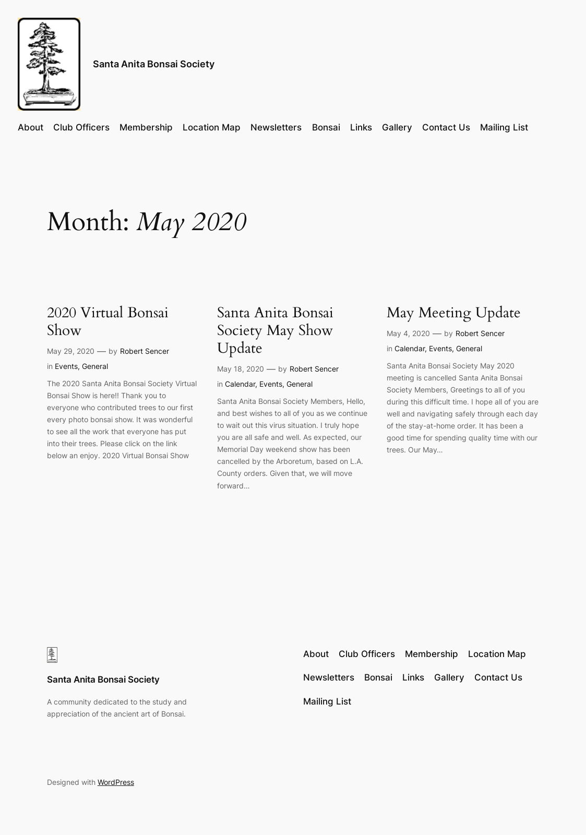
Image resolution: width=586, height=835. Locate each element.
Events (66, 366)
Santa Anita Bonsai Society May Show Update (275, 330)
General (95, 366)
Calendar (240, 383)
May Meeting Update (454, 312)
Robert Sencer (144, 351)
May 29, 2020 (70, 351)
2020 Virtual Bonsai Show (108, 321)
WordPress (116, 782)
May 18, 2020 (240, 368)
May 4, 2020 (408, 333)
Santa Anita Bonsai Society (153, 63)
